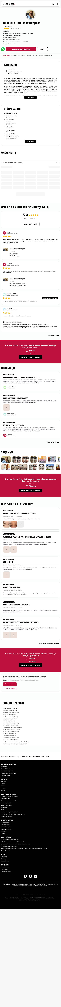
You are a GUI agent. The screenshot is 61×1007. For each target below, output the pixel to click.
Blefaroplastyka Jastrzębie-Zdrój (10, 710)
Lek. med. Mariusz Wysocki (7, 771)
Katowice (3, 788)
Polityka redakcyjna (24, 899)
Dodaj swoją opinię (30, 224)
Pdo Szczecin (4, 809)
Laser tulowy (4, 831)
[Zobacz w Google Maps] (10, 688)
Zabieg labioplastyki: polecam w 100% (9, 839)
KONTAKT (42, 49)
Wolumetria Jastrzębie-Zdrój (9, 721)
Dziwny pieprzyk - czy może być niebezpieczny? (21, 622)
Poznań (3, 790)
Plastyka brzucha (10, 130)
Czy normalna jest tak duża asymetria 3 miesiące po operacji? (27, 537)
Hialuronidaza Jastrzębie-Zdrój (9, 735)
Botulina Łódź (4, 807)
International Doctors (6, 871)
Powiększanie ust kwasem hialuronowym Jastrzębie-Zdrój (15, 741)
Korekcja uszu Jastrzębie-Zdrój (9, 714)
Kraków (3, 783)
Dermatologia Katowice (6, 803)
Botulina (3, 833)
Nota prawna (51, 897)
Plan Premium (4, 869)
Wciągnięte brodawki (11, 138)
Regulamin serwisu (24, 897)
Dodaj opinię (6, 31)
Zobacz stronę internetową (14, 71)
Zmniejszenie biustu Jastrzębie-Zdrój (11, 712)
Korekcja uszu (9, 126)
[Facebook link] (30, 877)
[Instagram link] (25, 877)
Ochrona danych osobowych (12, 897)
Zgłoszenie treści (5, 861)
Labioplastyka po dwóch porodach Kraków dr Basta (12, 841)
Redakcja (3, 858)
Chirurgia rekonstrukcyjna (12, 136)
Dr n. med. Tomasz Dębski (7, 768)
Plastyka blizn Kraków (6, 798)
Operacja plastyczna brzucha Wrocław (10, 800)
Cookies (31, 897)
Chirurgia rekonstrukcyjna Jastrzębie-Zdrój (12, 727)
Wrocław (3, 786)
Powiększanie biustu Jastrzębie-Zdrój (11, 708)
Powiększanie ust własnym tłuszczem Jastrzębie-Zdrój (15, 743)
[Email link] (35, 876)
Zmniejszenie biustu (11, 123)
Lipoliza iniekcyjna (5, 824)
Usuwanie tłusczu (5, 822)
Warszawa (3, 781)
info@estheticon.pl (40, 894)
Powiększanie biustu (11, 116)
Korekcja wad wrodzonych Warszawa (9, 796)
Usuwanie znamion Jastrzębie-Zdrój (11, 723)
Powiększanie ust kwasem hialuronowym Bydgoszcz (13, 814)
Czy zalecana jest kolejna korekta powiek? (19, 513)
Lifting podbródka (10, 133)
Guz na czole (8, 562)
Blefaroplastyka (10, 119)
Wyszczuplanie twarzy (6, 829)
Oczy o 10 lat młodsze (6, 850)
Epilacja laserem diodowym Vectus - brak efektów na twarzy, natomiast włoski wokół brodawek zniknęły (24, 848)
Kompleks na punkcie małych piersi (9, 846)
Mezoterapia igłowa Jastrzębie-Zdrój (11, 737)
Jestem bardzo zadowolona (13, 425)
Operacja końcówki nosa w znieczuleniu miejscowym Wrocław (15, 844)
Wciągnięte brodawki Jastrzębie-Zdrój (11, 729)
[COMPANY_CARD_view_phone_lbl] (10, 684)
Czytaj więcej (35, 383)
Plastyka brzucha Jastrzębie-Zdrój (10, 716)
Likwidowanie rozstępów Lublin (8, 816)
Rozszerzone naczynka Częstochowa (9, 812)
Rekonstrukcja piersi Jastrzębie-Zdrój (11, 731)
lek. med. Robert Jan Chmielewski (8, 773)
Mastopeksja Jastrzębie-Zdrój (9, 733)
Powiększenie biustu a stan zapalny (16, 604)
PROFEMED (4, 766)
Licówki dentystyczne (6, 826)
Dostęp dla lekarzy (5, 867)
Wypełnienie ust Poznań (6, 805)
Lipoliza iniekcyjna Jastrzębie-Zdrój (10, 739)
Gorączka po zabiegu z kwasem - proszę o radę (21, 377)
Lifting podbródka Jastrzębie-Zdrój (10, 725)
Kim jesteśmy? (4, 856)
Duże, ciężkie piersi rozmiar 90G (15, 398)
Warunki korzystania (35, 899)
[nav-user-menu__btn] (57, 4)
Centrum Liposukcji (5, 775)
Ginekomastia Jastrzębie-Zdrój (9, 718)
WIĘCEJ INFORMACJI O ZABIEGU (21, 49)
